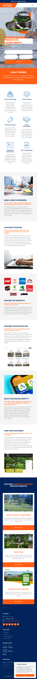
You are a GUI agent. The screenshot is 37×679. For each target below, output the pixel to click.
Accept (25, 675)
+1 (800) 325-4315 (9, 618)
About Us (6, 632)
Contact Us (6, 634)
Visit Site (18, 527)
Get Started (18, 61)
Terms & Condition (8, 636)
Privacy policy (25, 672)
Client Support (7, 638)
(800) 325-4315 (22, 1)
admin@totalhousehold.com (12, 621)
